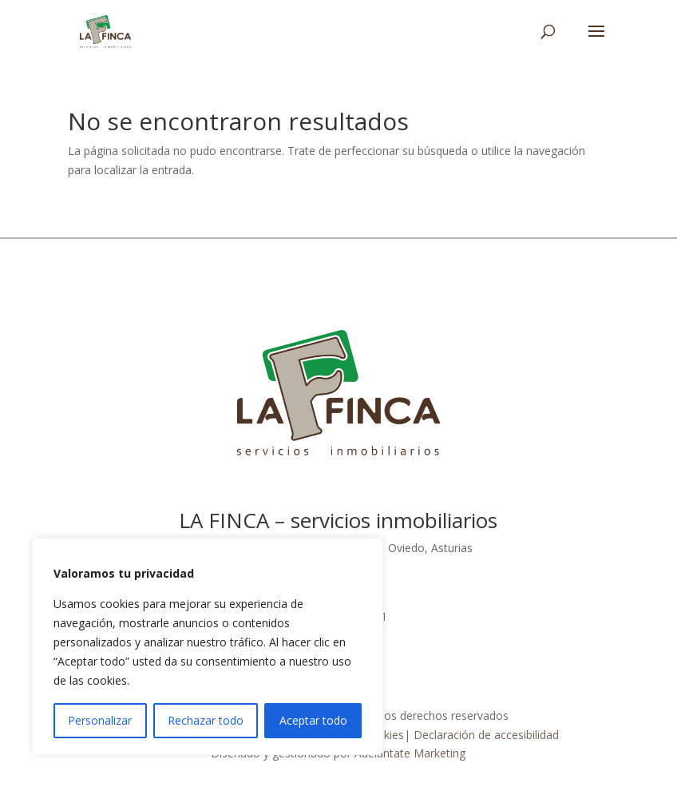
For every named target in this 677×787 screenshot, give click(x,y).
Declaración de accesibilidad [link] (486, 734)
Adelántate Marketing (409, 753)
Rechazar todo (205, 720)
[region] (207, 646)
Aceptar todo (313, 720)
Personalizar (100, 720)
